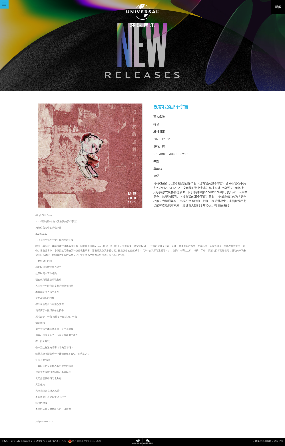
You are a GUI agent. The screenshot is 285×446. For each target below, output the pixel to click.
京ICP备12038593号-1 (58, 441)
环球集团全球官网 (262, 441)
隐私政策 (278, 441)
